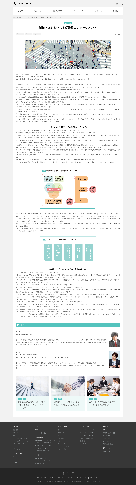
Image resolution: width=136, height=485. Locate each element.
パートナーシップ (18, 446)
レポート (60, 452)
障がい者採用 (106, 435)
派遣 (38, 477)
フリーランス (84, 477)
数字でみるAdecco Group (20, 438)
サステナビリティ (40, 426)
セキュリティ (86, 481)
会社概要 (15, 430)
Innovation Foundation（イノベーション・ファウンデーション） (45, 441)
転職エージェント (61, 477)
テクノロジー (61, 443)
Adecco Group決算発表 (86, 438)
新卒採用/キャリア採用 (109, 433)
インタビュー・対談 (63, 446)
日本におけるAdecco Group (20, 441)
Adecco (15, 457)
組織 (59, 430)
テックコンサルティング (48, 477)
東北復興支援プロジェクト (42, 451)
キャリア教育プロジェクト (42, 448)
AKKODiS (15, 462)
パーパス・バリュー (18, 443)
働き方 (59, 435)
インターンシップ (107, 438)
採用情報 (105, 426)
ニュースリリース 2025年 (87, 432)
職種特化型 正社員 (108, 444)
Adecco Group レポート (41, 458)
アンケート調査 (62, 449)
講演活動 (82, 441)
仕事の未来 (61, 432)
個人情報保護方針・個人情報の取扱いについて (58, 481)
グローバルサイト (94, 477)
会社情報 (15, 426)
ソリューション (17, 453)
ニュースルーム (84, 426)
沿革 (14, 435)
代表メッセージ (17, 432)
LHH (14, 459)
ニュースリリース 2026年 (87, 430)
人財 (59, 441)
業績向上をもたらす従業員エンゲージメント (52, 17)
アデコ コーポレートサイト (20, 17)
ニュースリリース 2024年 (87, 435)
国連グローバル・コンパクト (43, 445)
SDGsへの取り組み (40, 433)
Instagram (72, 473)
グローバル (61, 438)
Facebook (63, 473)
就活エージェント (73, 477)
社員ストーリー (107, 451)
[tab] (20, 11)
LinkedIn (68, 473)
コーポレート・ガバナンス (42, 461)
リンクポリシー (96, 481)
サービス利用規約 (76, 481)
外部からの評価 (39, 463)
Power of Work (33, 17)
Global (121, 4)
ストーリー (83, 443)
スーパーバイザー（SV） (109, 441)
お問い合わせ (16, 449)
